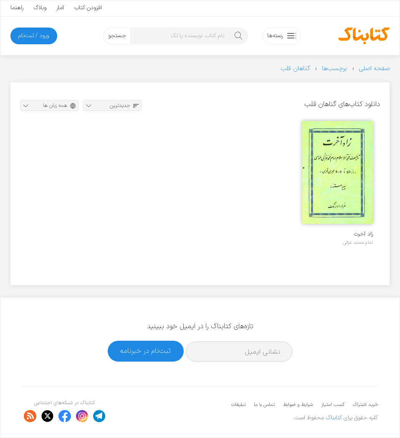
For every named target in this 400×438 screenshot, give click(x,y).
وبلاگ (39, 7)
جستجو (117, 35)
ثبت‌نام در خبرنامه (145, 351)
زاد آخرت (363, 234)
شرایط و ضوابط (298, 404)
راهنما (16, 7)
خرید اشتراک (365, 404)
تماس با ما (264, 404)
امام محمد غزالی (358, 242)
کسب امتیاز (332, 404)
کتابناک (334, 417)
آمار (60, 7)
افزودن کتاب (88, 7)
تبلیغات (238, 404)
